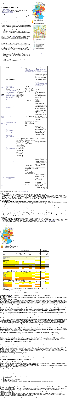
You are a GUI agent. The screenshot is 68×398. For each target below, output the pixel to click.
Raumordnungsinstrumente (6, 191)
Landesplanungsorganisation (6, 225)
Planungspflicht (4, 14)
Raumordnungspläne (5, 64)
